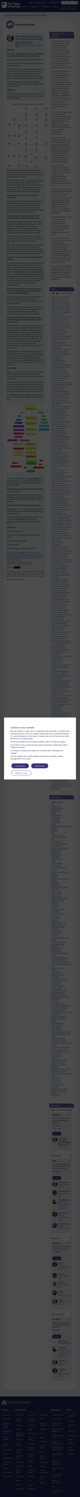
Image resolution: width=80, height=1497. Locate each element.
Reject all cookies (39, 766)
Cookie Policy (27, 739)
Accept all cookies (20, 766)
